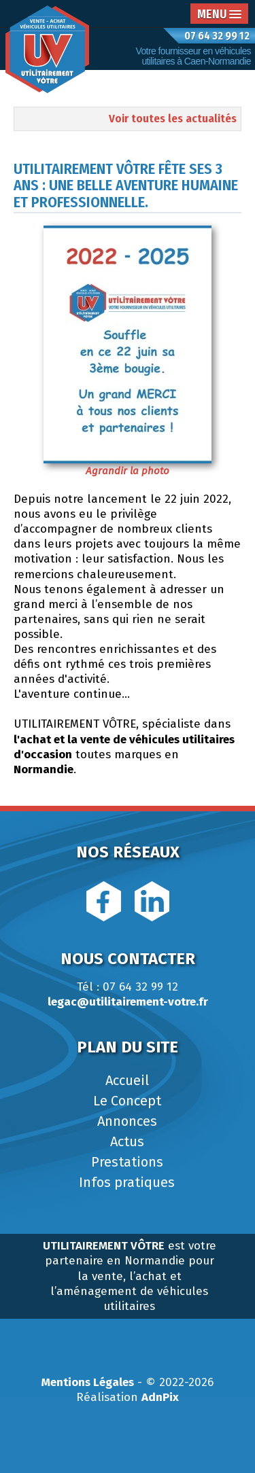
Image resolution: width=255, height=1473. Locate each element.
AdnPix (160, 1397)
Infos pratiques (127, 1182)
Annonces (127, 1121)
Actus (127, 1141)
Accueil (127, 1080)
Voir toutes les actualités (173, 118)
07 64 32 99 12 (217, 35)
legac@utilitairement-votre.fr (128, 1002)
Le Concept (127, 1101)
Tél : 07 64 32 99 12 (127, 987)
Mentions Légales (87, 1382)
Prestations (127, 1162)
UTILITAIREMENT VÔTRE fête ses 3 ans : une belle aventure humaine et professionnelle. (126, 185)
